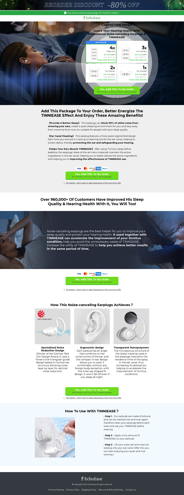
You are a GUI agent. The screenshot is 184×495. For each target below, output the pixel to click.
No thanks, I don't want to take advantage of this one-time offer (92, 398)
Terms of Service (56, 489)
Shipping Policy (88, 489)
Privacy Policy (72, 489)
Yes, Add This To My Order (117, 90)
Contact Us (130, 489)
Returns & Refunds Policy (110, 489)
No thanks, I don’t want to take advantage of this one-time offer (117, 98)
